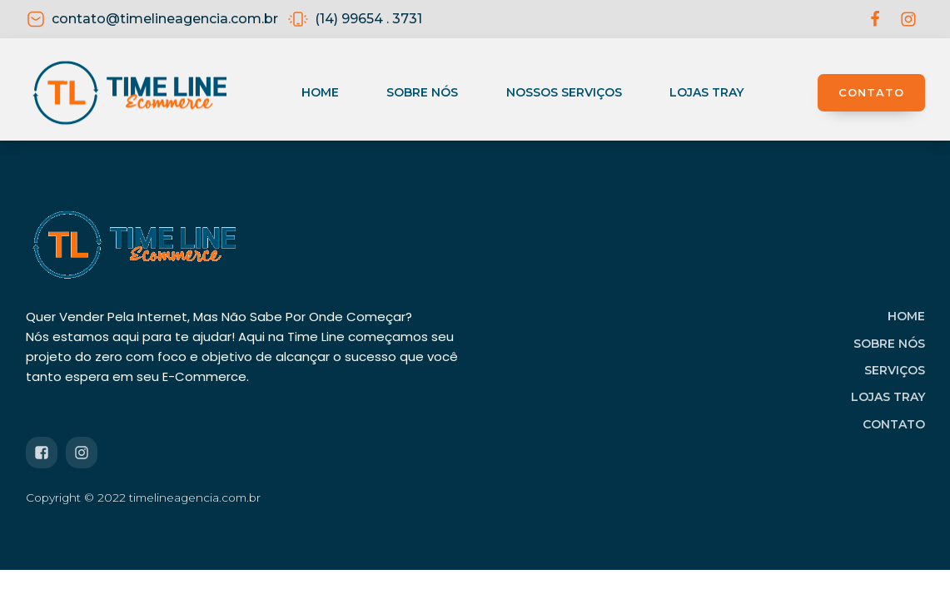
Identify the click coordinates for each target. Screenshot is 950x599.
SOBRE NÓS (889, 343)
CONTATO (871, 92)
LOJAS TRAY (888, 396)
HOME (906, 316)
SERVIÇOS (894, 370)
